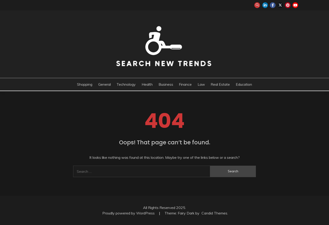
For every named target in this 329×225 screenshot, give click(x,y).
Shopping (84, 84)
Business (166, 84)
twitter (280, 5)
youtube (295, 5)
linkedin (265, 5)
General (104, 84)
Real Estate (220, 84)
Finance (185, 84)
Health (147, 84)
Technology (126, 84)
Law (201, 84)
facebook (273, 5)
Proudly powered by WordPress (129, 213)
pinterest (288, 5)
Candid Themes (214, 213)
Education (244, 84)
